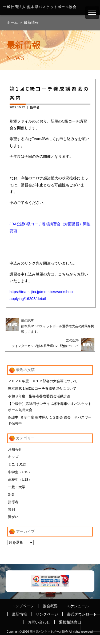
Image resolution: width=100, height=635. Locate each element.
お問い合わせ (39, 622)
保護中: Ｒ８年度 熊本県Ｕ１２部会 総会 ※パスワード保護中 (49, 420)
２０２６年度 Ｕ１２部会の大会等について (42, 381)
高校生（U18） (20, 480)
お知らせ (15, 449)
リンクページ (47, 614)
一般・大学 (16, 487)
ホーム (13, 22)
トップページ (22, 606)
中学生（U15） (20, 472)
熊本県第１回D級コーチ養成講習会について (42, 388)
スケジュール (77, 606)
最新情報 (31, 22)
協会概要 (50, 606)
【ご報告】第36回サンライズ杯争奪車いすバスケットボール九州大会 (49, 407)
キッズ (13, 457)
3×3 (11, 494)
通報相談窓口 (70, 622)
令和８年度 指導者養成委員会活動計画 (39, 396)
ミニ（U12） (18, 464)
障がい (13, 517)
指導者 (34, 107)
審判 (11, 509)
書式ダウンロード (82, 614)
